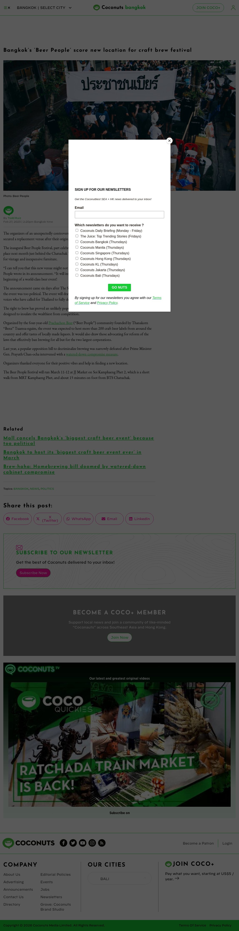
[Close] (169, 141)
